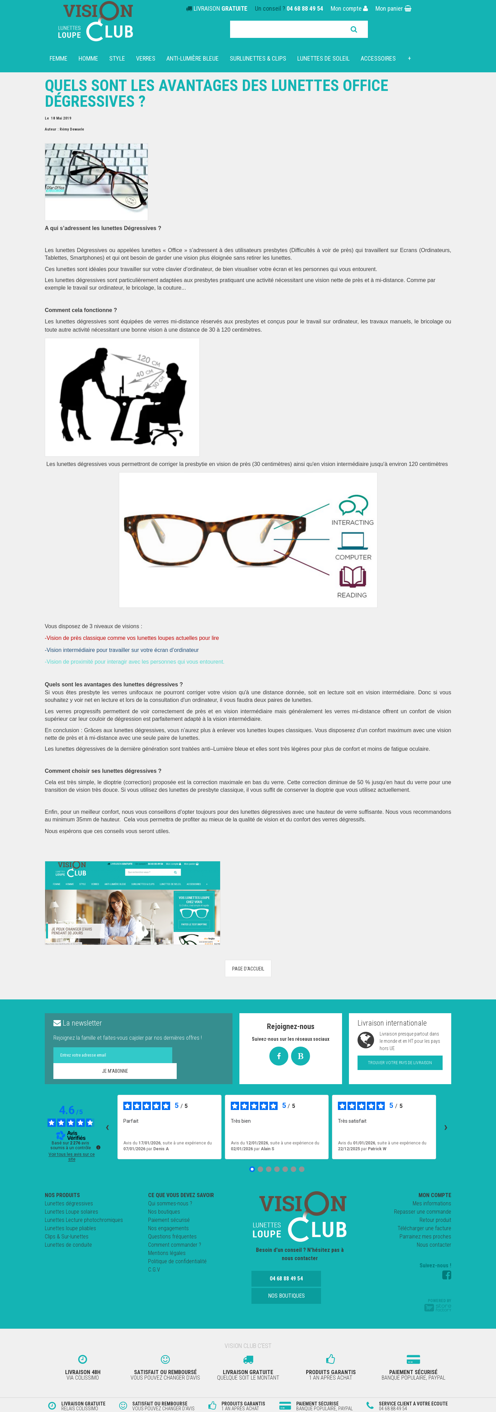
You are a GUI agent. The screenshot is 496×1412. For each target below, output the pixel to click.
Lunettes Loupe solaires (71, 1211)
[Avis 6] (293, 1169)
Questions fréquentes (172, 1236)
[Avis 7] (301, 1169)
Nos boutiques (164, 1211)
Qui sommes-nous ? (170, 1203)
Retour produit (435, 1220)
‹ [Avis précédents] (107, 1127)
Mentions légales (167, 1253)
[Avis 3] (268, 1169)
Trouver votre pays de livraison (400, 1062)
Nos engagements (168, 1228)
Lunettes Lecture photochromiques (84, 1220)
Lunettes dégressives (69, 1203)
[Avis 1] (252, 1169)
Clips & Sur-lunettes (67, 1236)
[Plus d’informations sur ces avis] (98, 1147)
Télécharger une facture (424, 1228)
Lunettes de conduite (68, 1245)
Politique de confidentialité (177, 1261)
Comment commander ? (174, 1245)
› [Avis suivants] (446, 1127)
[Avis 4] (277, 1169)
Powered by (437, 1304)
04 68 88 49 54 (305, 8)
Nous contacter (434, 1245)
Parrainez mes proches (425, 1236)
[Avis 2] (260, 1169)
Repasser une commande (422, 1211)
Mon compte (349, 8)
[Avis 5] (285, 1169)
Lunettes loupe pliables (70, 1228)
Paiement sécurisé (169, 1220)
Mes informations (432, 1203)
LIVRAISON (220, 8)
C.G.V (154, 1269)
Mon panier (393, 8)
